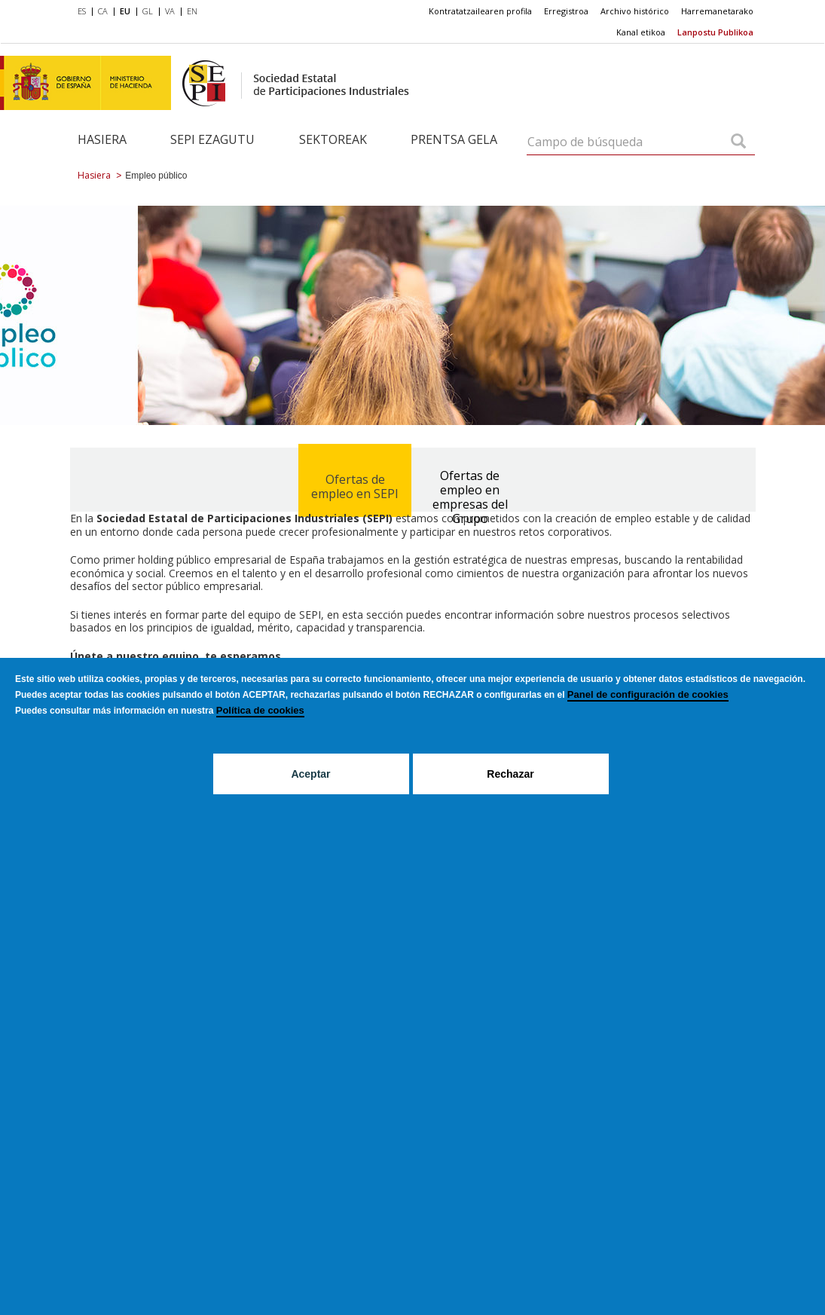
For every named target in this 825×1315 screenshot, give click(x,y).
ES (82, 11)
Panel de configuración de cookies (648, 694)
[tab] (354, 476)
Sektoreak (333, 139)
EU (125, 11)
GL (147, 11)
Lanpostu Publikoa (715, 32)
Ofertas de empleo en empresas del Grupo (470, 497)
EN (192, 11)
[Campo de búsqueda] (738, 142)
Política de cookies (260, 710)
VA (170, 11)
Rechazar (510, 774)
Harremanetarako (717, 11)
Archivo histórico (634, 11)
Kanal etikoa (640, 32)
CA (103, 11)
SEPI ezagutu (212, 139)
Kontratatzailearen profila (480, 11)
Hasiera (102, 139)
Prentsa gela (454, 139)
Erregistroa (566, 11)
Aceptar (310, 774)
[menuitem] (85, 12)
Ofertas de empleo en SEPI (355, 486)
